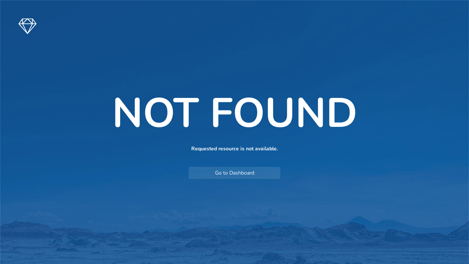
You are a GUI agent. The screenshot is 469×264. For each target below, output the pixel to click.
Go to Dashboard (234, 172)
